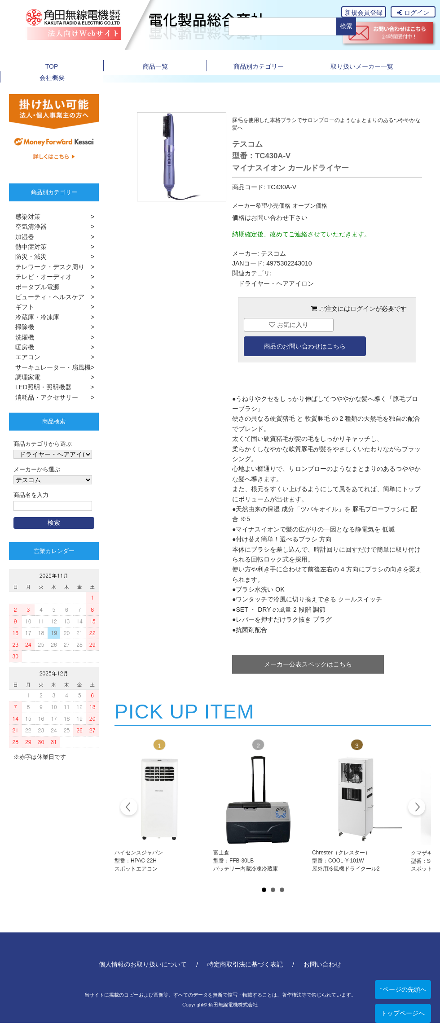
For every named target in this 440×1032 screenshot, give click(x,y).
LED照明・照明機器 (40, 387)
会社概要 (52, 77)
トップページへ (403, 1013)
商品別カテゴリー (258, 66)
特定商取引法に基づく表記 (245, 964)
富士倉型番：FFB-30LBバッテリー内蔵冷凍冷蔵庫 (245, 860)
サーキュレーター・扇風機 (50, 367)
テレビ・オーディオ (40, 276)
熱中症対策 (28, 246)
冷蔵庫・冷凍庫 (34, 317)
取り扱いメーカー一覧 (361, 66)
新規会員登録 (364, 12)
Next (416, 808)
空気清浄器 (28, 226)
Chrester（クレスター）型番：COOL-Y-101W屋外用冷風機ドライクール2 (346, 860)
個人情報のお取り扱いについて (143, 964)
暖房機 (21, 347)
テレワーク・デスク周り (46, 266)
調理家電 (24, 377)
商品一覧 (155, 66)
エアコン (24, 357)
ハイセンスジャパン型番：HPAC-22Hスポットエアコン (138, 860)
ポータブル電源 (34, 287)
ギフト (21, 306)
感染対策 (24, 216)
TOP (51, 66)
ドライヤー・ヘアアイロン (276, 283)
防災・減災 (28, 256)
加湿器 (21, 236)
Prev (129, 808)
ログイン (413, 12)
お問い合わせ (322, 964)
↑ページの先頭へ (403, 989)
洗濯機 (21, 337)
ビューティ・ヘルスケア (46, 296)
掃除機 (21, 327)
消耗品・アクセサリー (43, 397)
